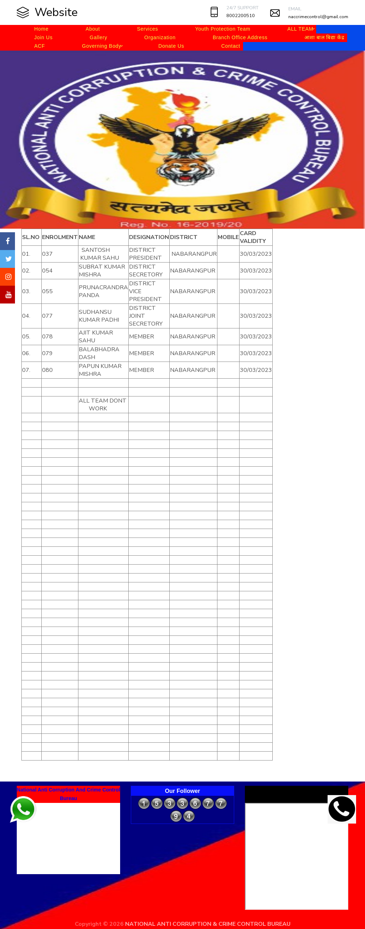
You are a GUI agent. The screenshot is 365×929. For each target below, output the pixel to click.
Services (147, 29)
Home (41, 29)
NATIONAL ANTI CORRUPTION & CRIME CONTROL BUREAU (208, 924)
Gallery (98, 37)
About (93, 29)
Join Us (43, 37)
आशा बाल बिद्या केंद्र (324, 37)
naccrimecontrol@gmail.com (318, 17)
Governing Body (101, 46)
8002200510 (240, 15)
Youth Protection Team (223, 29)
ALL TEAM (300, 29)
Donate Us (171, 46)
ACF (39, 46)
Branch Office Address (240, 37)
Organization (160, 37)
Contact (230, 46)
